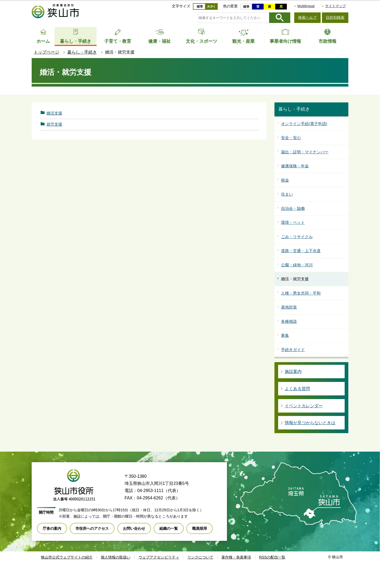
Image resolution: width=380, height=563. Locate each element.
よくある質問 (297, 388)
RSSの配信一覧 (272, 557)
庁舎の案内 (52, 528)
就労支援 (54, 124)
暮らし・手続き (82, 52)
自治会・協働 (293, 208)
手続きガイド (293, 349)
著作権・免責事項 (236, 557)
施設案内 (293, 371)
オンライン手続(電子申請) (304, 123)
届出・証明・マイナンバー (305, 152)
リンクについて (200, 557)
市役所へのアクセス (92, 528)
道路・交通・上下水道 (301, 250)
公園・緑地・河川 (297, 265)
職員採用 (199, 528)
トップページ (46, 52)
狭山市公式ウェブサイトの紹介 (67, 557)
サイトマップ (335, 6)
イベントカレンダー (304, 406)
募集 (285, 335)
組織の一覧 (168, 528)
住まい (287, 194)
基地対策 (289, 307)
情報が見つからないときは (310, 422)
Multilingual (306, 6)
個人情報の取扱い (115, 557)
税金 (285, 180)
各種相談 (289, 321)
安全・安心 (291, 137)
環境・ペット (293, 222)
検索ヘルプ (307, 17)
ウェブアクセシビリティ (159, 557)
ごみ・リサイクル (297, 236)
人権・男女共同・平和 (301, 293)
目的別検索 (335, 17)
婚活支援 (54, 113)
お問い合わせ (134, 528)
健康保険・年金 (295, 166)
